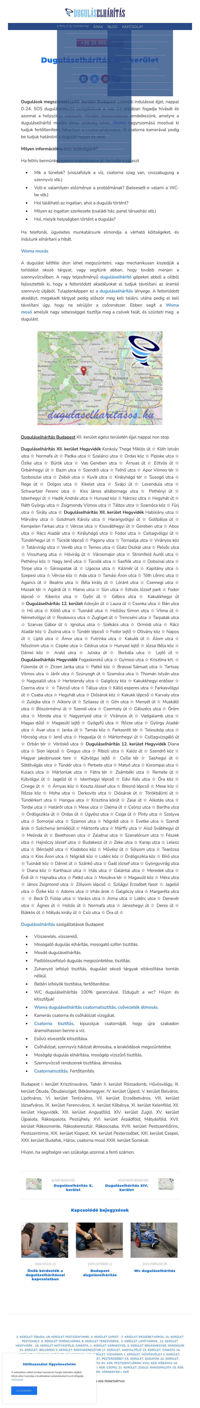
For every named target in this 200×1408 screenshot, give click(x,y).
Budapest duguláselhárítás (100, 1273)
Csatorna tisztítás (53, 1024)
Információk (17, 1379)
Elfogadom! (24, 1390)
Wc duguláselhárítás (154, 1271)
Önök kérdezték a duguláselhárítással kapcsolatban (45, 1275)
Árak (98, 27)
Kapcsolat (132, 27)
